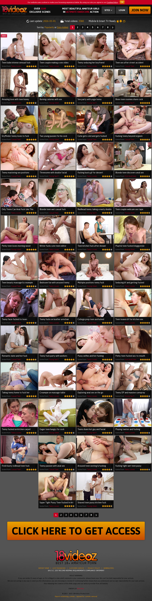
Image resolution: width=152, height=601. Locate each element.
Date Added (62, 27)
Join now (139, 10)
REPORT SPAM (43, 568)
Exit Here (80, 588)
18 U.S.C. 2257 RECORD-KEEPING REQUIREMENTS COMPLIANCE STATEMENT (76, 570)
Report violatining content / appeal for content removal (76, 596)
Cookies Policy (112, 2)
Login (122, 10)
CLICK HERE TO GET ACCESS (76, 531)
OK (122, 2)
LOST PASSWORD (59, 568)
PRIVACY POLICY (94, 568)
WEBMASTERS (109, 568)
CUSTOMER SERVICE (76, 568)
